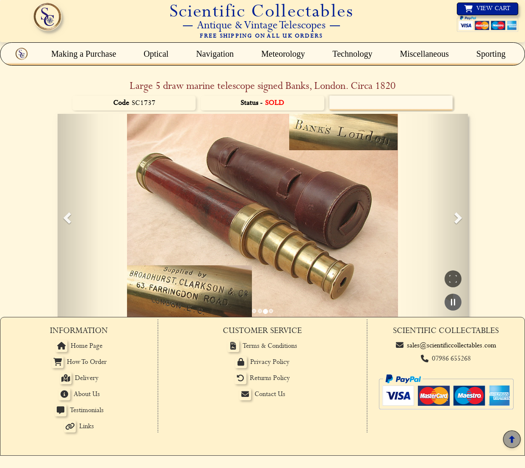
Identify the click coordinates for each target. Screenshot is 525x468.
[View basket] (487, 9)
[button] (66, 215)
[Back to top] (511, 439)
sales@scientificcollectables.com (451, 345)
